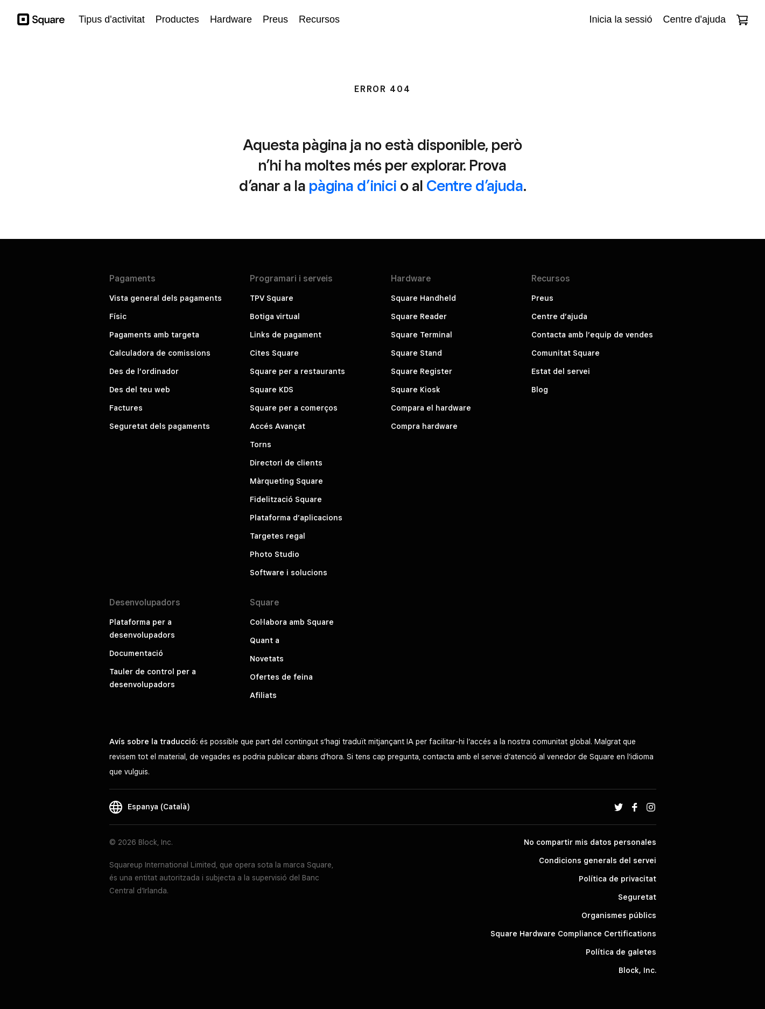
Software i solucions (288, 572)
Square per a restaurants (297, 371)
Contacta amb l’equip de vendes (592, 334)
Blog (539, 389)
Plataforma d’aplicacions (296, 517)
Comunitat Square (565, 353)
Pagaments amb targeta (154, 334)
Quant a (264, 640)
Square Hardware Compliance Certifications (573, 933)
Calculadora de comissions (159, 353)
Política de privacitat (617, 878)
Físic (118, 316)
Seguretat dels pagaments (159, 426)
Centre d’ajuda (474, 185)
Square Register (421, 371)
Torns (260, 444)
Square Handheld (423, 298)
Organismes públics (618, 915)
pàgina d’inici (353, 185)
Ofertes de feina (281, 677)
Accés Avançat (277, 426)
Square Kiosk (415, 389)
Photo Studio (274, 554)
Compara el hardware (431, 408)
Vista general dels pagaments (165, 298)
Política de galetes (621, 952)
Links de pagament (285, 334)
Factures (126, 408)
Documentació (136, 653)
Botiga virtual (275, 316)
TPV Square (271, 298)
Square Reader (419, 316)
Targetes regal (277, 536)
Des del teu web (139, 389)
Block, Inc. (637, 970)
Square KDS (271, 389)
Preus (542, 298)
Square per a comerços (294, 408)
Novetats (267, 658)
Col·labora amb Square (292, 622)
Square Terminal (421, 334)
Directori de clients (286, 462)
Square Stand (416, 353)
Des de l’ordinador (144, 371)
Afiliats (263, 695)
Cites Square (274, 353)
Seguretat (637, 897)
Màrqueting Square (286, 481)
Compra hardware (424, 426)
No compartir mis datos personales (590, 842)
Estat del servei (560, 371)
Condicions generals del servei (597, 860)
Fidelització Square (286, 499)
